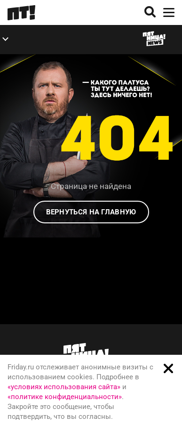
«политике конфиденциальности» (65, 396)
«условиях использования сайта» (64, 387)
